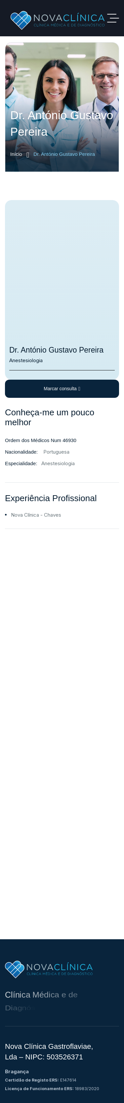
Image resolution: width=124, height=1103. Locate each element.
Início (19, 154)
